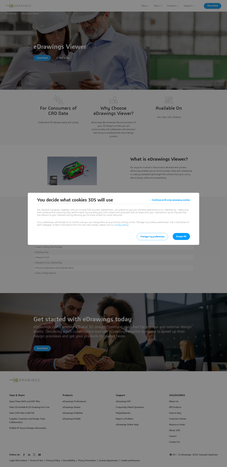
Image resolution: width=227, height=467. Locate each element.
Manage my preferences (152, 236)
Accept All (181, 236)
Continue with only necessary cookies (171, 200)
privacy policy (121, 225)
